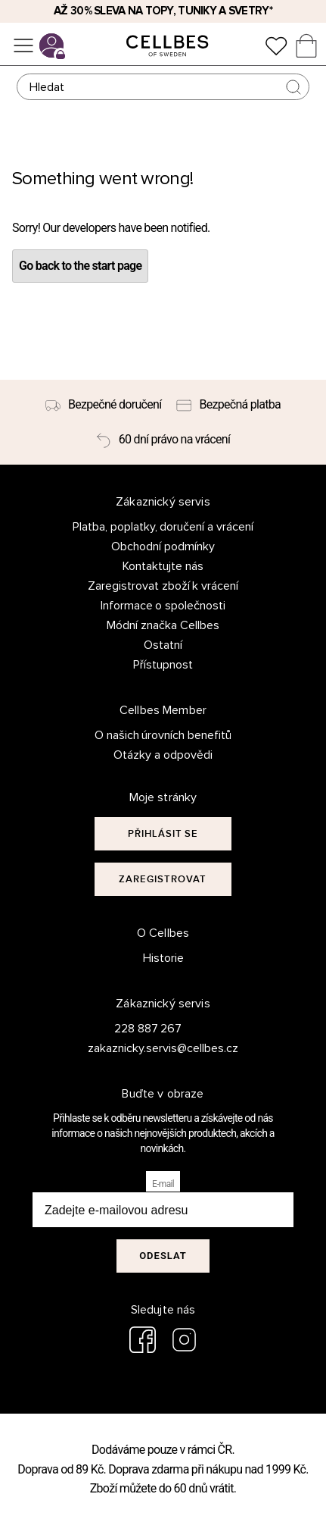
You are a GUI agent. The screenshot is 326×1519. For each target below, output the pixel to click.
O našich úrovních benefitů (163, 735)
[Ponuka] (23, 45)
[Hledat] (163, 87)
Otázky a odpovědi (163, 755)
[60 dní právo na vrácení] (163, 439)
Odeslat (163, 1255)
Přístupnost (163, 664)
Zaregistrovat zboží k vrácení (163, 586)
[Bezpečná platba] (228, 404)
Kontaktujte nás (163, 566)
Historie (163, 958)
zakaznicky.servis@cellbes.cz (148, 1048)
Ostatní (163, 645)
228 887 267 (148, 1028)
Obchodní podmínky (163, 546)
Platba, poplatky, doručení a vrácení (163, 526)
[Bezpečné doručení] (103, 404)
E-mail (163, 1184)
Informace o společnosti (163, 605)
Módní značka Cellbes (163, 625)
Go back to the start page (80, 265)
